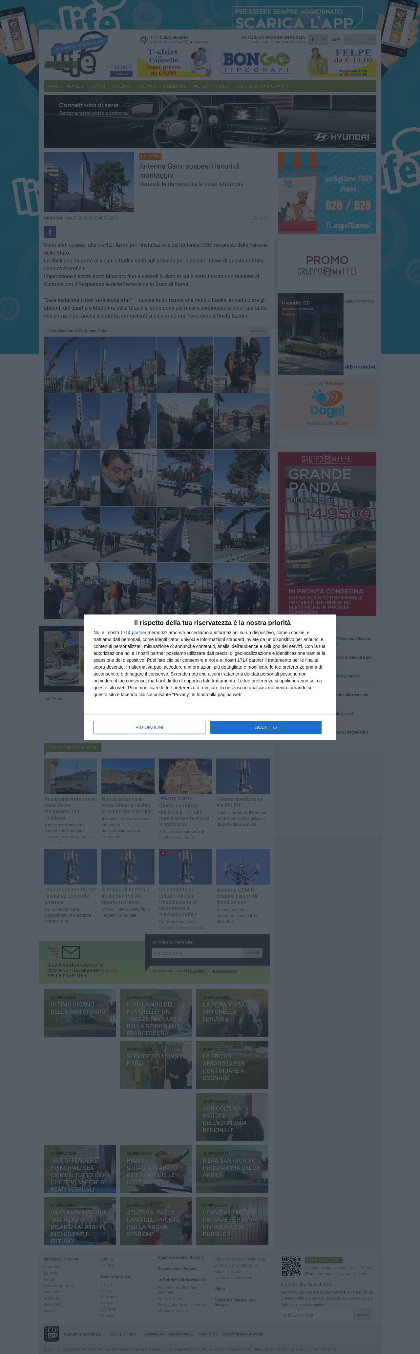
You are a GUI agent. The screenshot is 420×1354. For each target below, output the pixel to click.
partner (139, 632)
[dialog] (210, 677)
